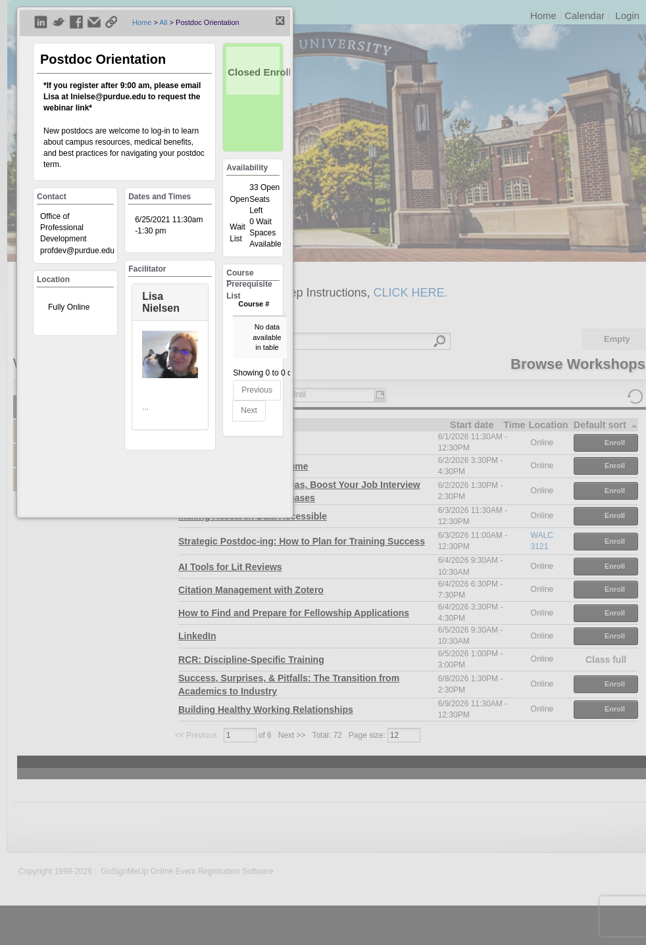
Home (141, 22)
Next (249, 410)
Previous (256, 390)
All (163, 22)
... (145, 407)
